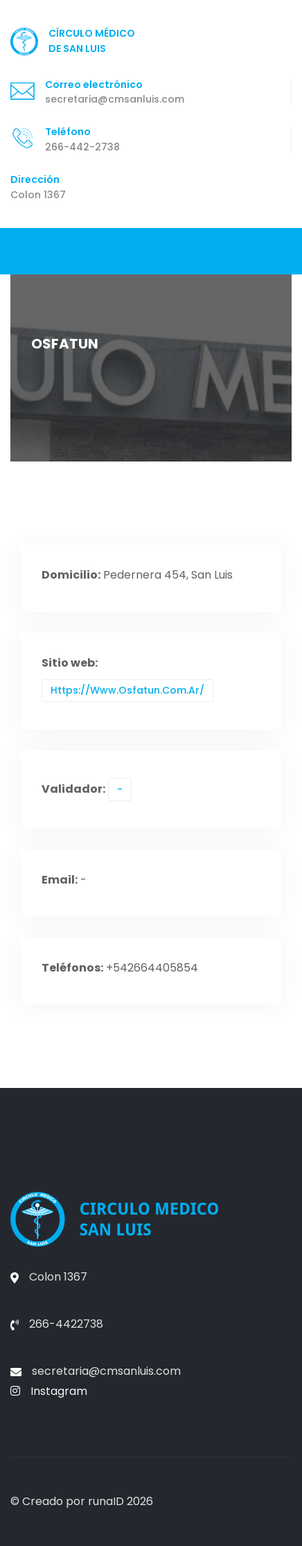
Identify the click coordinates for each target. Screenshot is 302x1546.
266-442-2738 (82, 147)
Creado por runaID (73, 1501)
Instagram (48, 1391)
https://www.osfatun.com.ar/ (127, 690)
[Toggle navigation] (21, 251)
